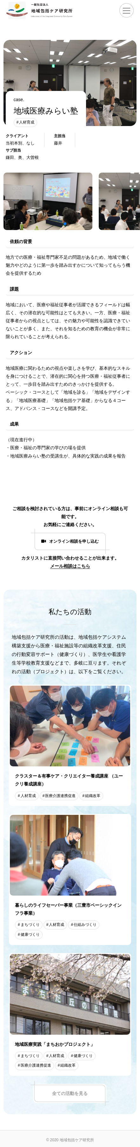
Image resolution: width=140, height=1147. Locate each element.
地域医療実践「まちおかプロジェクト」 (55, 1044)
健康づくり (30, 934)
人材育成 (26, 122)
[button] (65, 223)
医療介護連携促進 (60, 795)
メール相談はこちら (70, 566)
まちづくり (30, 924)
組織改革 (92, 795)
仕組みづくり (85, 924)
